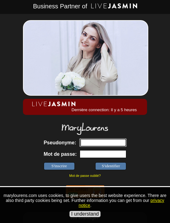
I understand (85, 213)
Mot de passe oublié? (85, 175)
